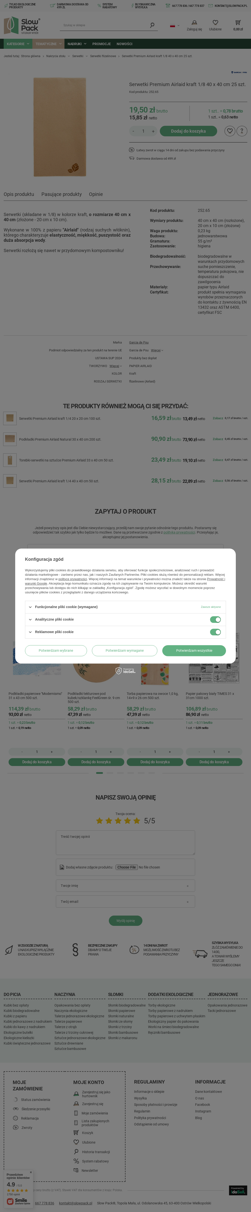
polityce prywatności (73, 579)
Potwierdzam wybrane (56, 650)
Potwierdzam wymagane (125, 650)
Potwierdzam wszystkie (194, 650)
